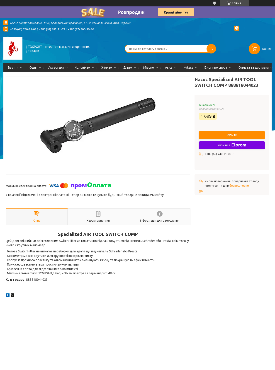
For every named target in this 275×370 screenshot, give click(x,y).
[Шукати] (211, 48)
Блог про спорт (215, 67)
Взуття (13, 67)
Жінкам (106, 67)
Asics (169, 67)
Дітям (127, 67)
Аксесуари (56, 67)
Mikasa (188, 67)
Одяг (33, 67)
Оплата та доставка (253, 67)
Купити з (232, 145)
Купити (232, 135)
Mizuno (148, 67)
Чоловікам (82, 67)
